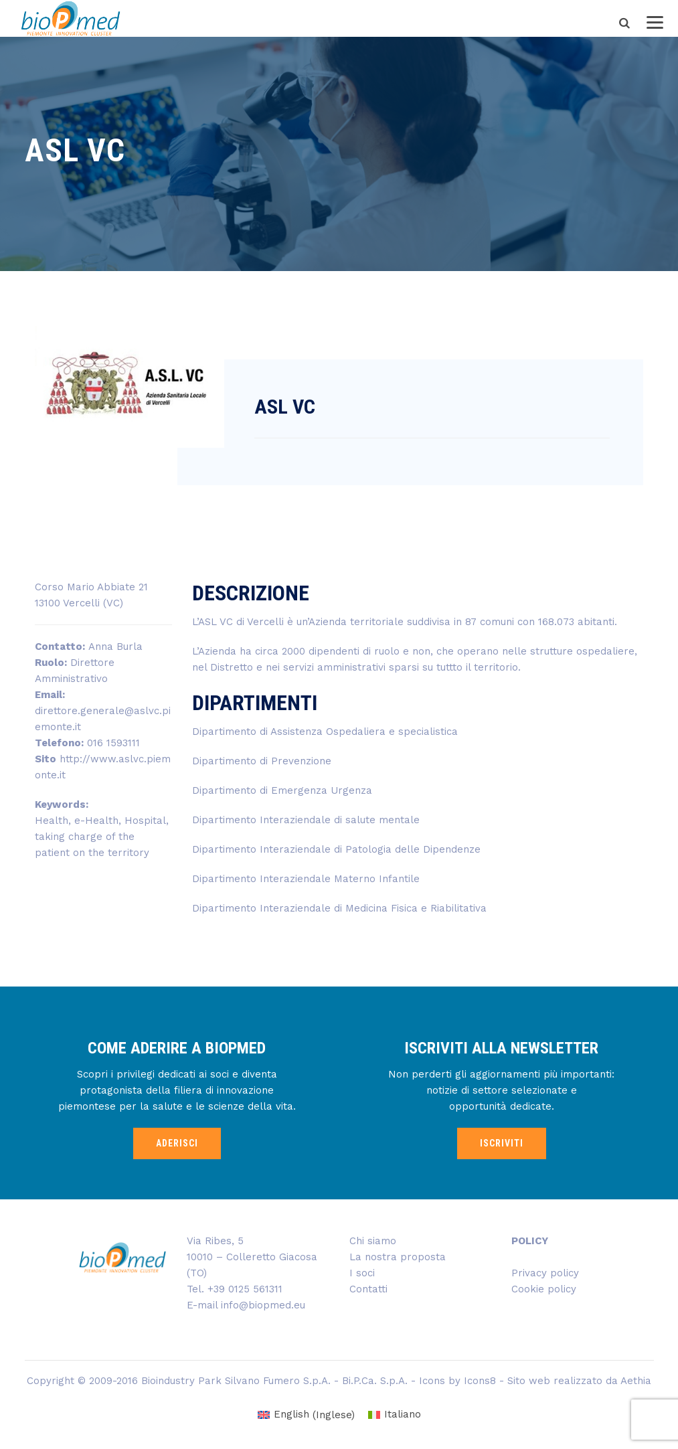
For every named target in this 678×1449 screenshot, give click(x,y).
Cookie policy (543, 1289)
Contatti (368, 1289)
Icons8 (480, 1381)
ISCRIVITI (501, 1143)
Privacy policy (545, 1273)
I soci (362, 1273)
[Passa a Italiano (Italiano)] (394, 1415)
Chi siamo (372, 1241)
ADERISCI (177, 1143)
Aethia (635, 1381)
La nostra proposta (397, 1257)
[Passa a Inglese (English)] (306, 1415)
